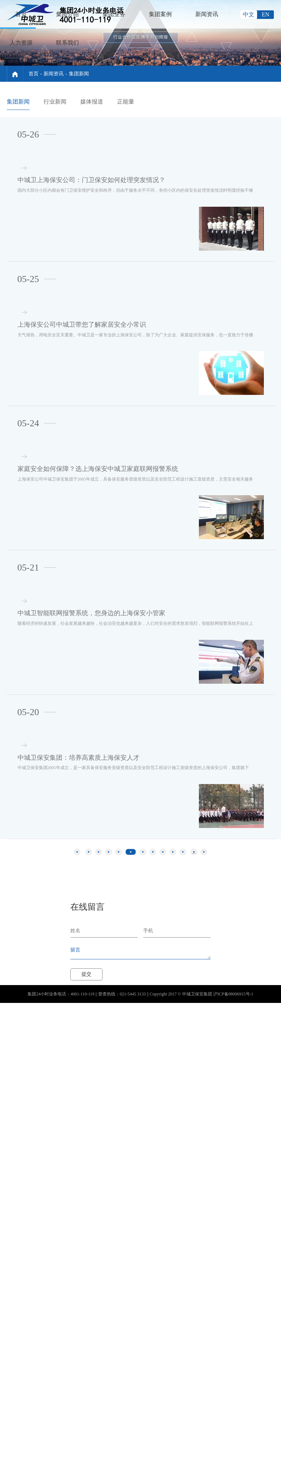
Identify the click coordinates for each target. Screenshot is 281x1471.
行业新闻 (55, 102)
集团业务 (113, 14)
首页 (21, 14)
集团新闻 (79, 73)
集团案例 (160, 14)
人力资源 (21, 43)
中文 (248, 14)
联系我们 (67, 43)
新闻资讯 (206, 14)
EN (265, 14)
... (194, 842)
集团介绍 (67, 14)
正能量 (125, 102)
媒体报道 (91, 102)
